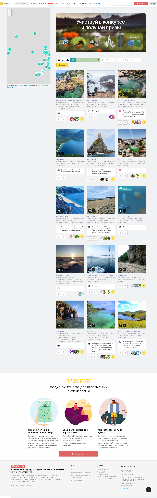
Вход (153, 4)
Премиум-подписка (103, 469)
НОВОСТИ (14, 485)
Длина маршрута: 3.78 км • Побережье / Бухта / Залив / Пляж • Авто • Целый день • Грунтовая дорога (101, 168)
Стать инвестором (84, 4)
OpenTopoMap (44, 85)
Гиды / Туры (71, 4)
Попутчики (60, 4)
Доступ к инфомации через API (107, 476)
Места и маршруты (47, 4)
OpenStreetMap (23, 85)
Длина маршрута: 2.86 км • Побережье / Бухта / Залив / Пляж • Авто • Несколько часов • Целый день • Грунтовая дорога (101, 342)
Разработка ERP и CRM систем (107, 479)
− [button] (10, 14)
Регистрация (141, 4)
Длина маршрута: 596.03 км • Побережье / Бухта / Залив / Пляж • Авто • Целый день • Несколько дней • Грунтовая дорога (70, 284)
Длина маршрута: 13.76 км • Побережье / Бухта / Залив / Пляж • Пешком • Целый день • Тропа (132, 341)
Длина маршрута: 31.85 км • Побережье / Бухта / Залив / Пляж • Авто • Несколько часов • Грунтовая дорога (101, 226)
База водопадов (76, 477)
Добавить (62, 65)
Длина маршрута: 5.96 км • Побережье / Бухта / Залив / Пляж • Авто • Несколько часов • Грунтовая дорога (70, 225)
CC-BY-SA (11, 87)
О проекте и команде (77, 470)
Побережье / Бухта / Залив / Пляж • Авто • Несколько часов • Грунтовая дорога (131, 279)
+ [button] (10, 10)
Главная (34, 4)
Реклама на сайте (102, 474)
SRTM (30, 85)
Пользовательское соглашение (80, 472)
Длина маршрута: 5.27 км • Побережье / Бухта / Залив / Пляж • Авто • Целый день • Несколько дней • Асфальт (132, 110)
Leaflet (9, 85)
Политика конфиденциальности (80, 475)
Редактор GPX (101, 472)
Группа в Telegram (25, 485)
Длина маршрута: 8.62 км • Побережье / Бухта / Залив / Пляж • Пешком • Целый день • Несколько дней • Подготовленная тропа (70, 108)
